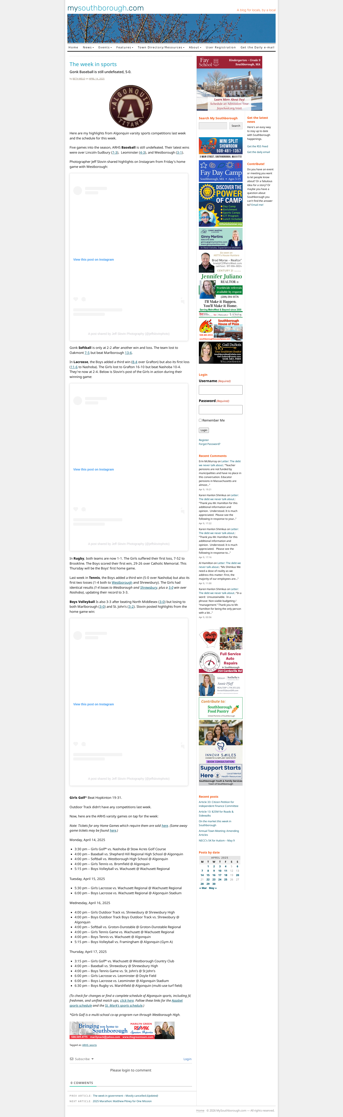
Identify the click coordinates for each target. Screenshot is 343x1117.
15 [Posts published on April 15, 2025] (208, 875)
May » (213, 888)
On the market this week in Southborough (215, 823)
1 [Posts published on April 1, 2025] (208, 866)
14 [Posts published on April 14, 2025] (202, 875)
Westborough (122, 582)
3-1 (179, 152)
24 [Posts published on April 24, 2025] (219, 879)
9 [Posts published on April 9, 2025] (214, 871)
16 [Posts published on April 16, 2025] (213, 875)
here (165, 825)
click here (127, 1000)
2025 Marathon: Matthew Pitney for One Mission (122, 1101)
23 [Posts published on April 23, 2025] (213, 879)
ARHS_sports (89, 1045)
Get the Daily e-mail (258, 47)
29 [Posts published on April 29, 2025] (208, 884)
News (87, 47)
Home (73, 47)
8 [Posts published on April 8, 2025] (208, 871)
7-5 (87, 352)
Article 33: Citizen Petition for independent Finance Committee (218, 804)
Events (104, 47)
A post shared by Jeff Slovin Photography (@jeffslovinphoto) (129, 333)
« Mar (203, 888)
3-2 (131, 606)
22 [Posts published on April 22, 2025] (208, 879)
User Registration (221, 47)
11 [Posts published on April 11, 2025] (225, 871)
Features (123, 47)
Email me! (257, 205)
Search (236, 126)
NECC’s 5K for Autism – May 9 (217, 840)
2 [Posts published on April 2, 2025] (214, 866)
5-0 (171, 587)
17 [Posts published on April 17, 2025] (219, 875)
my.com (105, 7)
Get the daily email (258, 152)
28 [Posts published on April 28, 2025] (202, 884)
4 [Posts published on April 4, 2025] (225, 866)
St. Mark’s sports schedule (123, 1005)
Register (204, 440)
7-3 (114, 152)
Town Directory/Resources (160, 47)
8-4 (134, 362)
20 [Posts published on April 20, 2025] (237, 875)
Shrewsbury (148, 587)
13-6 (128, 352)
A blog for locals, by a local (256, 10)
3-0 (161, 601)
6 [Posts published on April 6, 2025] (237, 866)
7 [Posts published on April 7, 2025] (202, 871)
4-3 (142, 152)
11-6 (74, 367)
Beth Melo (79, 78)
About (194, 47)
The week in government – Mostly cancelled (125, 1096)
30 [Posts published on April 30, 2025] (213, 884)
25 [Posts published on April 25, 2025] (225, 879)
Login (187, 1059)
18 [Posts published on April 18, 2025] (225, 875)
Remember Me (213, 420)
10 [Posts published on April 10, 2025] (219, 871)
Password (214, 400)
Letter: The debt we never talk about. (220, 463)
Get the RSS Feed (257, 146)
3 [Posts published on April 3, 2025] (220, 866)
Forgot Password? (209, 444)
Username (215, 380)
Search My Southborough (218, 118)
